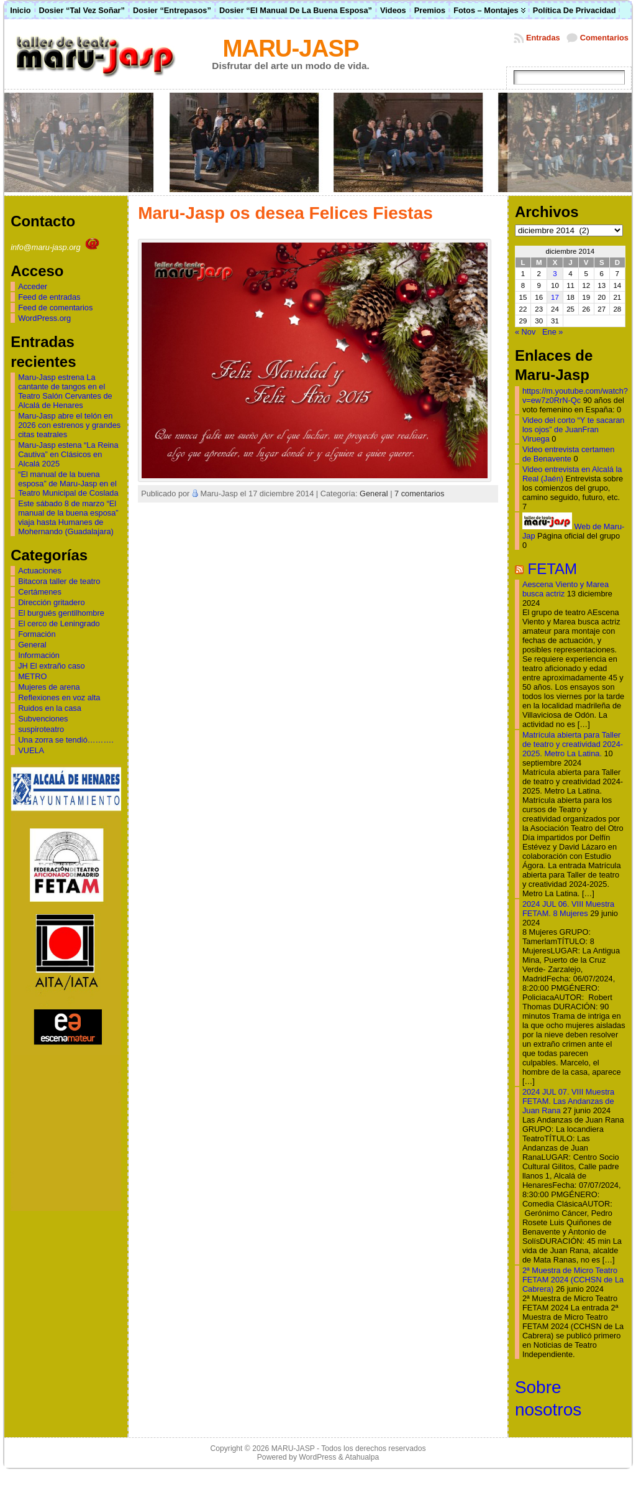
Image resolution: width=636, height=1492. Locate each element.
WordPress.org (44, 318)
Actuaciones (39, 570)
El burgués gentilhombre (61, 613)
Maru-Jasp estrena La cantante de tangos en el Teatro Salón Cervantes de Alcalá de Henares (65, 391)
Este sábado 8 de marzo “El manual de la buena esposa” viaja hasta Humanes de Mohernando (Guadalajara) (68, 517)
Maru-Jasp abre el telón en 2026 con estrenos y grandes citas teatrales (69, 425)
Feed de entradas (49, 297)
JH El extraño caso (51, 665)
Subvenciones (43, 718)
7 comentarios (419, 493)
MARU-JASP (290, 48)
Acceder (32, 286)
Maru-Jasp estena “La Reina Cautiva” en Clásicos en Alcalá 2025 (68, 454)
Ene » (552, 331)
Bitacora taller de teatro (59, 581)
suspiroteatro (41, 729)
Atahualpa (362, 1457)
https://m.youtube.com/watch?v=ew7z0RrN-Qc (575, 395)
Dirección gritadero (51, 602)
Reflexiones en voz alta (59, 697)
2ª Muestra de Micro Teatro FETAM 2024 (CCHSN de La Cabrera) (573, 1280)
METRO (32, 676)
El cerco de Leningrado (59, 623)
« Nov (525, 331)
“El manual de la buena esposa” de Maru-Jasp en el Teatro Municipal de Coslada (68, 484)
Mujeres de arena (49, 687)
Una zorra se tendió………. (66, 739)
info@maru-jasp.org (56, 247)
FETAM (553, 568)
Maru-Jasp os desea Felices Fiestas (285, 213)
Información (39, 655)
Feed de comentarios (55, 307)
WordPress (317, 1457)
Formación (36, 634)
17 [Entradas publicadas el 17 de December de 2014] (555, 297)
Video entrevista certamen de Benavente (568, 454)
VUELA (31, 750)
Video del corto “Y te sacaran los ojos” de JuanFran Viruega (573, 429)
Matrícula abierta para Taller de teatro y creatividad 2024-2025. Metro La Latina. (572, 744)
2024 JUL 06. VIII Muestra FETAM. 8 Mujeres (568, 908)
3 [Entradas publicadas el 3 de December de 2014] (554, 273)
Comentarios (604, 37)
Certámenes (39, 591)
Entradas (543, 37)
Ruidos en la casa (49, 708)
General (32, 644)
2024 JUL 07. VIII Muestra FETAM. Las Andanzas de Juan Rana (568, 1101)
